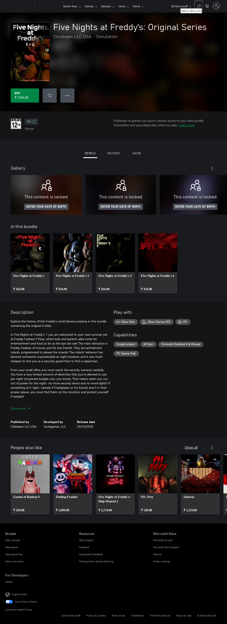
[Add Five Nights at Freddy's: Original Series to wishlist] (50, 95)
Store (124, 6)
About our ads (183, 615)
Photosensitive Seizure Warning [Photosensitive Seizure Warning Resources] (96, 561)
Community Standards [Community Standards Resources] (91, 554)
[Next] (211, 168)
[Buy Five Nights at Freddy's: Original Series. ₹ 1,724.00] (25, 95)
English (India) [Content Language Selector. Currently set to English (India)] (19, 594)
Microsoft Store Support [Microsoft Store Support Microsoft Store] (166, 547)
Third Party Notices (160, 615)
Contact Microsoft (70, 615)
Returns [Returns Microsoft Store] (157, 554)
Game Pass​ (70, 6)
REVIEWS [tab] (114, 153)
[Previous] (203, 168)
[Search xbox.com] (198, 6)
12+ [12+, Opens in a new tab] (31, 121)
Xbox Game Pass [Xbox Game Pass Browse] (14, 554)
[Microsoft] (20, 6)
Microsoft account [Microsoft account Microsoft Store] (162, 540)
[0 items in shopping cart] (207, 5)
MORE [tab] (137, 153)
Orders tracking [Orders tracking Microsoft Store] (161, 561)
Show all (191, 447)
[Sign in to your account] (216, 6)
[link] (30, 263)
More (140, 6)
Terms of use (118, 615)
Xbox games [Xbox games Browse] (11, 547)
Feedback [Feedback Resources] (84, 547)
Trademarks (137, 615)
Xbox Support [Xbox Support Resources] (86, 540)
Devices (108, 6)
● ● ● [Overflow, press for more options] (67, 95)
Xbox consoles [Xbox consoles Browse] (12, 540)
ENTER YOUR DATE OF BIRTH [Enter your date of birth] (46, 206)
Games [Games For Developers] (9, 581)
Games (90, 6)
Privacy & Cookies (96, 615)
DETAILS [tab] (90, 153)
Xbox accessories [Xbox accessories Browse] (14, 561)
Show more (20, 408)
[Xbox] (50, 6)
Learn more (187, 125)
